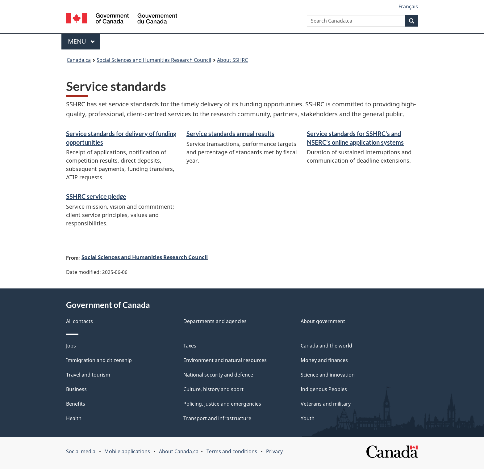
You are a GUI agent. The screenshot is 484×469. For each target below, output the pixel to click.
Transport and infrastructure (217, 418)
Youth (308, 418)
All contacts (79, 321)
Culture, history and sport (213, 389)
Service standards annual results (230, 133)
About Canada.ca (178, 451)
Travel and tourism (88, 374)
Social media (80, 451)
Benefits (75, 403)
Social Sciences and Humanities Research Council (154, 60)
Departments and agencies (215, 321)
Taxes (189, 345)
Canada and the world (326, 345)
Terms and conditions (232, 451)
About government (323, 321)
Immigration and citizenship (99, 360)
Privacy (274, 451)
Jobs (71, 345)
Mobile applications (127, 451)
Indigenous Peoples (324, 389)
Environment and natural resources (225, 360)
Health (73, 418)
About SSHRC (232, 60)
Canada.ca (79, 60)
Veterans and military (326, 403)
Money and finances (324, 360)
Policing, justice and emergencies (222, 403)
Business (76, 389)
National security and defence (218, 374)
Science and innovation (328, 374)
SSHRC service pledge (96, 196)
